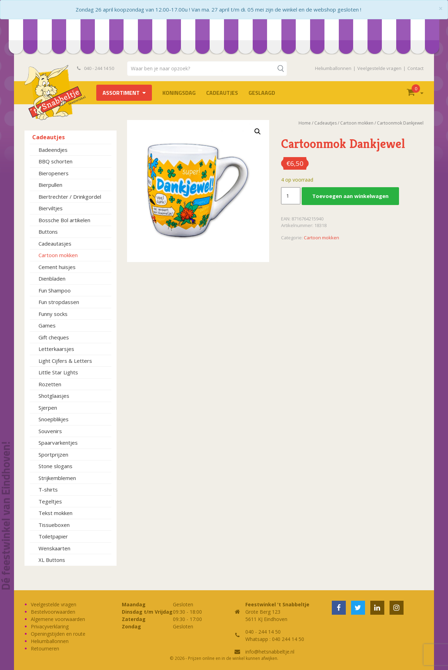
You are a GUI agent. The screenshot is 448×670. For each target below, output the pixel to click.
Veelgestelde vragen (379, 68)
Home (305, 123)
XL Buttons (51, 559)
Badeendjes (53, 149)
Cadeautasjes (54, 243)
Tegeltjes (50, 501)
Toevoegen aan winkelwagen (350, 195)
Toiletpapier (53, 536)
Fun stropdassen (58, 301)
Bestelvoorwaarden (53, 611)
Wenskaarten (54, 548)
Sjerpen (47, 407)
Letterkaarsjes (56, 348)
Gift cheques (53, 337)
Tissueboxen (54, 524)
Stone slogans (55, 466)
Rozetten (49, 384)
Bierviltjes (50, 208)
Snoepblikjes (53, 419)
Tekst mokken (55, 512)
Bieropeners (53, 173)
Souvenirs (50, 431)
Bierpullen (50, 184)
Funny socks (53, 313)
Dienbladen (51, 278)
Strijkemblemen (57, 477)
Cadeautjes (222, 93)
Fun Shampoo (54, 290)
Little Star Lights (58, 372)
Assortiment (121, 93)
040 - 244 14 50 (95, 68)
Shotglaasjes (53, 395)
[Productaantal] (290, 196)
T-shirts (48, 489)
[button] (257, 131)
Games (47, 325)
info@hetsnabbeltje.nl (269, 651)
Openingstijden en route (58, 633)
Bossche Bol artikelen (64, 220)
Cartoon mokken (58, 255)
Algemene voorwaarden (58, 619)
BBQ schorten (55, 161)
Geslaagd (261, 93)
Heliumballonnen (333, 68)
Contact (415, 68)
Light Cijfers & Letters (65, 360)
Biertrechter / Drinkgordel (69, 196)
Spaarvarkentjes (58, 442)
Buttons (48, 231)
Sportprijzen (53, 454)
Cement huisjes (57, 266)
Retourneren (45, 648)
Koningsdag (179, 93)
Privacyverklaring (50, 626)
